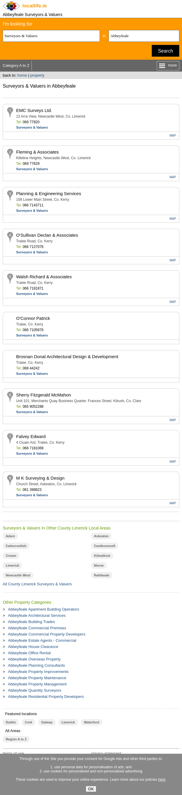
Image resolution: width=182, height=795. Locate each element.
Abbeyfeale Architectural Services (37, 615)
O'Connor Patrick (33, 318)
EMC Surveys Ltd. (34, 110)
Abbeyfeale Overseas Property (34, 659)
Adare (10, 536)
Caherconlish (16, 546)
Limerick (12, 565)
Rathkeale (101, 575)
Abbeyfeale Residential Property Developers (46, 696)
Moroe (99, 565)
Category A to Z (16, 65)
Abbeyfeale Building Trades (31, 621)
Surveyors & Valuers (32, 127)
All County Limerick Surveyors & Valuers (37, 584)
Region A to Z (16, 739)
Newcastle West (18, 575)
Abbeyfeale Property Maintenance (37, 678)
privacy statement (106, 753)
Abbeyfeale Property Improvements (38, 671)
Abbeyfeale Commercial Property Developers (46, 634)
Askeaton (101, 536)
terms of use (13, 753)
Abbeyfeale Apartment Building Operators (43, 609)
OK (91, 789)
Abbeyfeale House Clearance (33, 646)
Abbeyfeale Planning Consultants (36, 665)
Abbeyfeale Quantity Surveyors (34, 690)
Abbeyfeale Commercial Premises (37, 628)
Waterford (91, 722)
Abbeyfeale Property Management (37, 684)
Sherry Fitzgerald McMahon (43, 394)
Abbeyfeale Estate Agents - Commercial (42, 640)
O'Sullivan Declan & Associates (47, 235)
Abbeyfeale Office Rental (29, 653)
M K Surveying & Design (40, 478)
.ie (34, 6)
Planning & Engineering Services (48, 193)
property (37, 75)
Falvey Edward (31, 436)
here (161, 779)
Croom (11, 555)
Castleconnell (104, 546)
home (22, 75)
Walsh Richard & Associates (44, 276)
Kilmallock (102, 555)
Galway (46, 722)
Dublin (11, 722)
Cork (28, 722)
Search (165, 50)
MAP (173, 135)
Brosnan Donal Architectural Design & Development (67, 356)
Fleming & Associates (37, 151)
